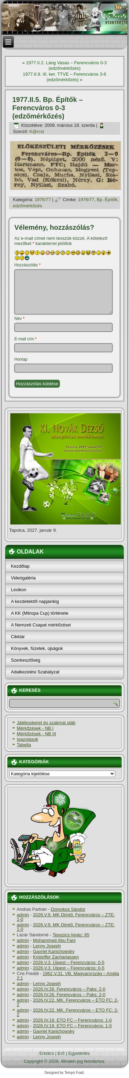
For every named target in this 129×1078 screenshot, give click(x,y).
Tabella (24, 744)
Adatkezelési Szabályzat (35, 671)
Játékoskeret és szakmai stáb (46, 722)
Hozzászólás (27, 265)
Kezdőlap (20, 566)
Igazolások (27, 739)
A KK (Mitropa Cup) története (39, 613)
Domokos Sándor (68, 909)
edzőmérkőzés (27, 205)
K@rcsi (36, 131)
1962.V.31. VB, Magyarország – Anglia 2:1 (68, 976)
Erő (61, 1053)
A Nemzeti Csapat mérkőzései (41, 624)
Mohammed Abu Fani (54, 940)
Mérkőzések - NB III (36, 733)
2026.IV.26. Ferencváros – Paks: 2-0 (69, 989)
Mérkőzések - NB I (35, 728)
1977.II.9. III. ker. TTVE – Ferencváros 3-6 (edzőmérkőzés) (64, 77)
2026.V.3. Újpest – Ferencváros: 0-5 (69, 962)
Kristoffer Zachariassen (56, 956)
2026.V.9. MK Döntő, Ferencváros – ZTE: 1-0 (66, 917)
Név (19, 318)
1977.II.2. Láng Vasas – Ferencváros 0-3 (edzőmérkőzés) (66, 65)
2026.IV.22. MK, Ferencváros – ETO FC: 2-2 (68, 1002)
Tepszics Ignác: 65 (71, 934)
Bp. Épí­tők (107, 199)
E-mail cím (25, 339)
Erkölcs (46, 1053)
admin (23, 914)
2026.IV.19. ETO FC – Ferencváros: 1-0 (72, 1020)
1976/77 (43, 199)
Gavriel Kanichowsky (54, 951)
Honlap (21, 359)
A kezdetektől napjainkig (35, 601)
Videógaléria (23, 577)
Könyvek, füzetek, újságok (37, 648)
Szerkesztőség (25, 660)
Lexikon (18, 589)
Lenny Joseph (47, 945)
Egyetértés (78, 1053)
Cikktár (18, 636)
